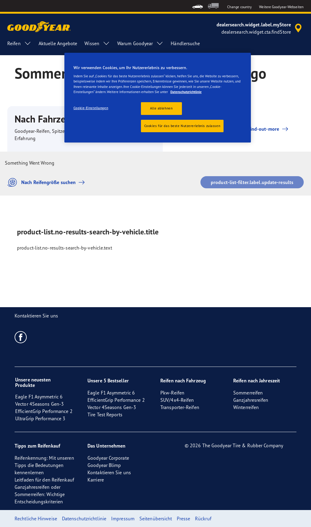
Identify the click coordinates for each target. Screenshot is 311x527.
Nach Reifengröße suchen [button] (47, 182)
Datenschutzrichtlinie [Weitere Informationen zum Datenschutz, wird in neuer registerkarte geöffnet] (186, 92)
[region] (157, 98)
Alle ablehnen (161, 108)
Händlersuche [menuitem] (185, 43)
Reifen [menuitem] (19, 43)
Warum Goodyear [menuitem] (140, 43)
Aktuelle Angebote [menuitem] (58, 43)
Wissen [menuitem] (97, 43)
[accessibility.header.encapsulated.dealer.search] (260, 28)
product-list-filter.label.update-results (252, 182)
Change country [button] (239, 7)
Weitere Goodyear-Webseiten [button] (281, 7)
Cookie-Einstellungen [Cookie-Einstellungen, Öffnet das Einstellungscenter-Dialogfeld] (90, 108)
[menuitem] (197, 6)
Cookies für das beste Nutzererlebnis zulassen (182, 126)
